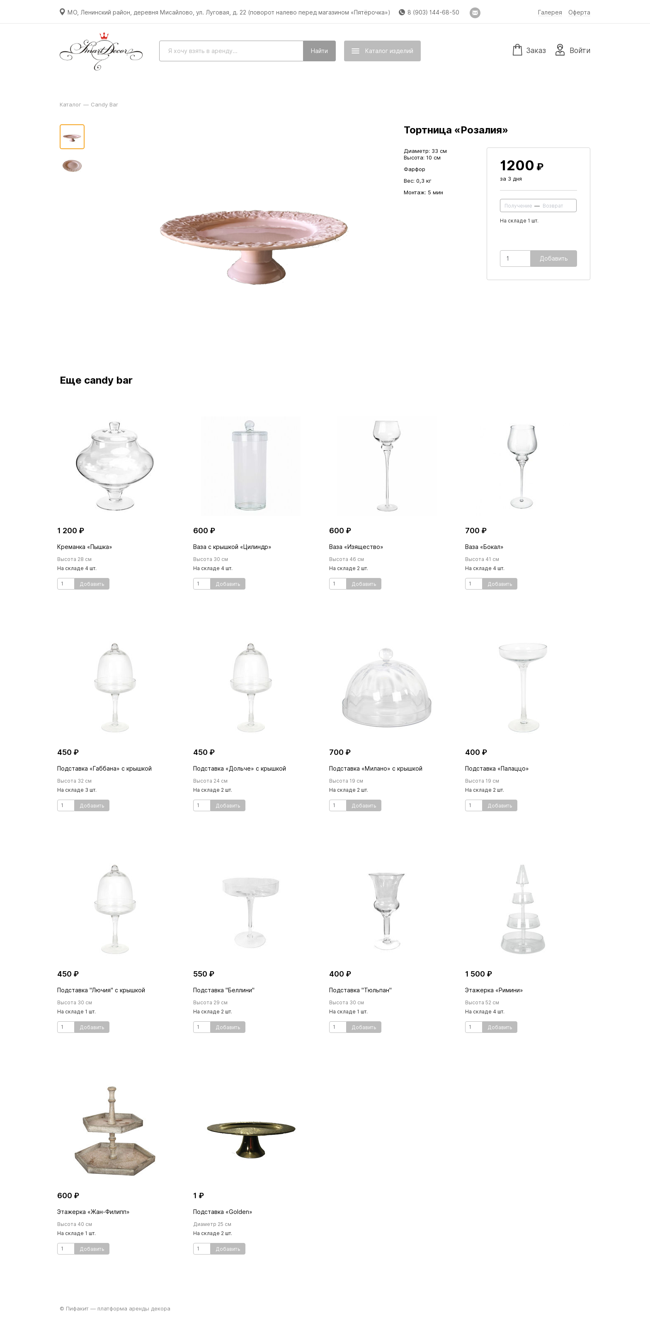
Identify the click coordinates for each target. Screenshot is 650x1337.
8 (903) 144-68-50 (433, 12)
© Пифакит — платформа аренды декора (115, 1308)
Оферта (579, 12)
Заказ (529, 49)
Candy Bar (104, 104)
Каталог (70, 104)
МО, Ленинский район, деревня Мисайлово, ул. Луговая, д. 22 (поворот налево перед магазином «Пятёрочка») (229, 12)
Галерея (550, 12)
